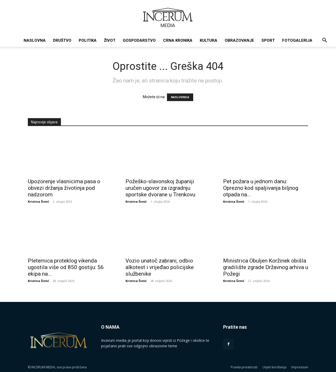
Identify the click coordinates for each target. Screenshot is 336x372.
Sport (268, 40)
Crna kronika (177, 40)
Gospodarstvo (139, 40)
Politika (88, 40)
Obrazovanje (239, 40)
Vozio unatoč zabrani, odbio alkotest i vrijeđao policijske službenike (159, 267)
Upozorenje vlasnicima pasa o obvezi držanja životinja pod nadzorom (64, 188)
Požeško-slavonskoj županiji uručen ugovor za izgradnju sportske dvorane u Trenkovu (160, 188)
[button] (324, 40)
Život (110, 40)
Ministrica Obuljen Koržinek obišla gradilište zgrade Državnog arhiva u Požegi (265, 267)
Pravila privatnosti (244, 367)
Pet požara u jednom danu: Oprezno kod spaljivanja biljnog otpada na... (260, 188)
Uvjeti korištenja (274, 367)
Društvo (62, 40)
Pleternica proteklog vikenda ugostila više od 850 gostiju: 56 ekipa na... (66, 267)
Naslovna (35, 40)
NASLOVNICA (180, 97)
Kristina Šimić (38, 201)
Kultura (208, 40)
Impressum (299, 367)
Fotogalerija (297, 40)
